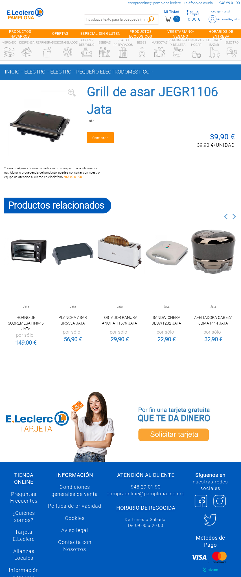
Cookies (75, 518)
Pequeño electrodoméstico (113, 72)
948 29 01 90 (73, 177)
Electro (34, 72)
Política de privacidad (74, 506)
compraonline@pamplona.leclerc (154, 3)
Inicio (12, 72)
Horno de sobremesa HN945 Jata (26, 323)
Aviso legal (74, 530)
